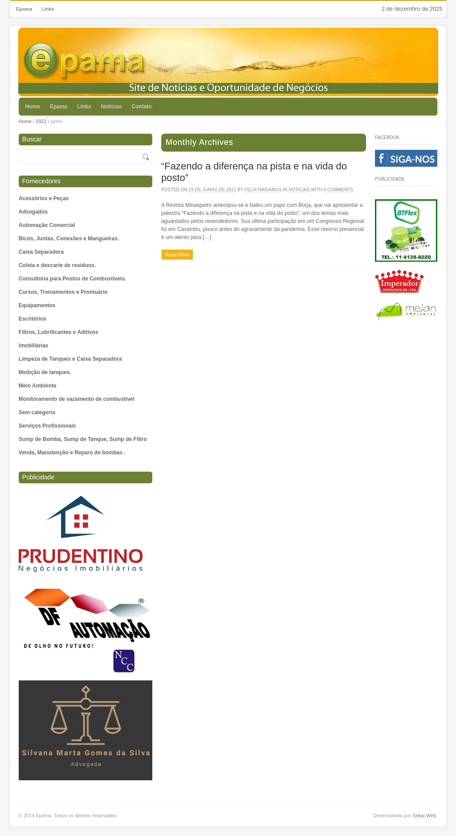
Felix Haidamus (262, 189)
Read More (177, 254)
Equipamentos (37, 305)
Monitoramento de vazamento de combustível (76, 399)
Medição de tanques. (45, 372)
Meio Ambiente (38, 386)
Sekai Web (424, 815)
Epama (24, 9)
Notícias (111, 106)
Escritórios (33, 319)
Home (32, 106)
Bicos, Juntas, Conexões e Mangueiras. (69, 238)
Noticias (299, 189)
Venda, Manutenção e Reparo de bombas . (72, 452)
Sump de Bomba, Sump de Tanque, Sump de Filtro (83, 439)
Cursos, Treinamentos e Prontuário (63, 292)
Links (47, 9)
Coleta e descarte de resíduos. (57, 265)
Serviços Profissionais (47, 426)
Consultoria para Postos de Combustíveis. (72, 279)
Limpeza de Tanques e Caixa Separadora (70, 359)
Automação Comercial (47, 225)
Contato (141, 106)
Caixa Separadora (41, 252)
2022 (41, 121)
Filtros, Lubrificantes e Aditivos (58, 332)
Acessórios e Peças (44, 198)
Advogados (33, 212)
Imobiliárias (34, 345)
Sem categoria (37, 412)
